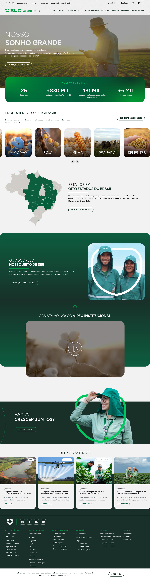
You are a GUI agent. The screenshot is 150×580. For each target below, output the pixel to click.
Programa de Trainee (107, 546)
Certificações (58, 543)
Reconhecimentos (12, 555)
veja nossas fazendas (81, 210)
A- (10, 3)
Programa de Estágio (107, 543)
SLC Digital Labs (83, 547)
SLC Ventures (82, 544)
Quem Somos (11, 534)
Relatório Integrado (60, 549)
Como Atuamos (35, 534)
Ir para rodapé (55, 3)
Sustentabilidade (59, 534)
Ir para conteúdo (23, 3)
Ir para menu (34, 3)
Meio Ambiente (58, 540)
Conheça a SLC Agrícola (18, 65)
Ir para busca (44, 3)
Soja (31, 544)
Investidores (127, 534)
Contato (126, 537)
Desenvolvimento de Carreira (110, 537)
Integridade (10, 537)
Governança (57, 537)
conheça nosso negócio (131, 118)
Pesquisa (33, 566)
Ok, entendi (116, 574)
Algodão (33, 541)
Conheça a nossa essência (23, 283)
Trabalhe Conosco (25, 429)
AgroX (79, 541)
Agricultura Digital (83, 550)
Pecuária (33, 550)
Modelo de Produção (37, 563)
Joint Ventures (11, 552)
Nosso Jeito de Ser (107, 534)
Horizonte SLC (81, 534)
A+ (7, 3)
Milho (31, 547)
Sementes (33, 553)
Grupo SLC (127, 540)
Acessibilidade (66, 3)
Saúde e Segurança (60, 546)
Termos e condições (59, 575)
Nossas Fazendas (12, 544)
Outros (32, 556)
